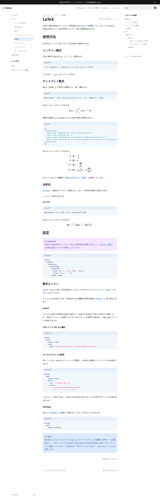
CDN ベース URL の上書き (139, 41)
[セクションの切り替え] (33, 19)
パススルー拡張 (106, 244)
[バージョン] (117, 8)
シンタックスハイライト (55, 470)
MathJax (131, 47)
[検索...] (138, 8)
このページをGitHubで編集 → (133, 56)
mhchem (47, 190)
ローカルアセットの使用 (138, 44)
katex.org (82, 25)
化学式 (128, 28)
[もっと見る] (105, 8)
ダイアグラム (110, 470)
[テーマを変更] (34, 494)
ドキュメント (47, 15)
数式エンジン (131, 35)
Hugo (108, 289)
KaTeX (130, 38)
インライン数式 (131, 22)
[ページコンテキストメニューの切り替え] (115, 18)
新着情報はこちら (94, 2)
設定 (126, 32)
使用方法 (127, 19)
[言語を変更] (21, 494)
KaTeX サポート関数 (79, 177)
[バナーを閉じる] (155, 2)
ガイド (56, 15)
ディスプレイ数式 (132, 25)
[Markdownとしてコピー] (106, 18)
